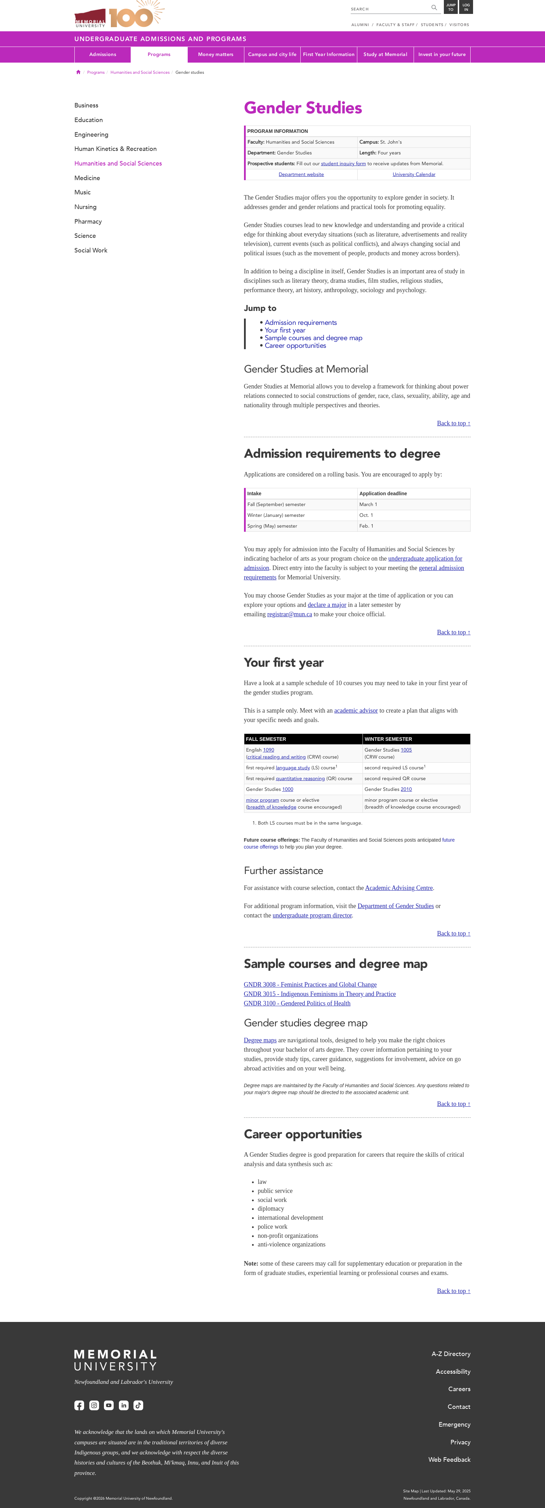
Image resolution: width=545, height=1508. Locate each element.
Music (82, 192)
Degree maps (260, 1040)
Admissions (102, 54)
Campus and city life (272, 54)
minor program (262, 800)
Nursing (85, 207)
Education (88, 120)
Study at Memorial (385, 54)
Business (86, 105)
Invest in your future (442, 54)
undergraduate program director (312, 915)
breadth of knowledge (271, 807)
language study (293, 768)
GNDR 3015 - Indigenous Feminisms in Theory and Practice (320, 993)
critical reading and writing (276, 757)
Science (85, 236)
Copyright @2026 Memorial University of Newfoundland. (123, 1498)
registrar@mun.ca (289, 614)
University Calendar (414, 174)
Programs (159, 54)
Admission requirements (301, 322)
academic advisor (356, 710)
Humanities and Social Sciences (140, 72)
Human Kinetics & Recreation (115, 149)
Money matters (216, 54)
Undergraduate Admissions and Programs (160, 39)
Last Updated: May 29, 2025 (446, 1491)
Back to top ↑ (454, 423)
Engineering (91, 134)
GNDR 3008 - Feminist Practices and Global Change (310, 984)
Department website (301, 174)
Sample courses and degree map (314, 338)
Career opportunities (295, 345)
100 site (136, 14)
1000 (287, 789)
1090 (268, 750)
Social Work (90, 250)
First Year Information (329, 54)
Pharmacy (88, 221)
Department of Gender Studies (396, 906)
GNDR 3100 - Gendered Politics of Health (297, 1003)
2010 (406, 789)
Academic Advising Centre (399, 887)
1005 (406, 750)
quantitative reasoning (300, 778)
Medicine (87, 178)
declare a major (327, 604)
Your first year (285, 330)
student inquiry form (343, 164)
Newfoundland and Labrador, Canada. (437, 1498)
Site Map (411, 1491)
